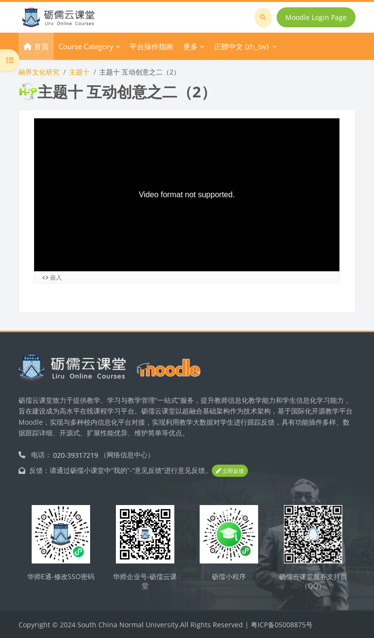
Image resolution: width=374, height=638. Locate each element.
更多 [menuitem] (190, 46)
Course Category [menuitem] (85, 46)
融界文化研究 (39, 71)
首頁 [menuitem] (41, 46)
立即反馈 (230, 470)
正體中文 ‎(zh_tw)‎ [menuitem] (241, 46)
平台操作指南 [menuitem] (151, 46)
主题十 (79, 71)
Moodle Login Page (316, 17)
